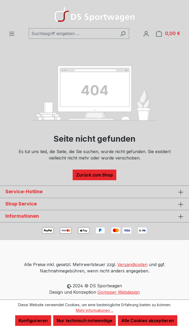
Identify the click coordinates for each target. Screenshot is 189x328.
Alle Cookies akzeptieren (147, 320)
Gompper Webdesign (118, 292)
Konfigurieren (33, 320)
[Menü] (11, 33)
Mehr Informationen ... (94, 310)
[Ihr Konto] (146, 33)
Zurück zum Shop (94, 175)
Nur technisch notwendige (84, 320)
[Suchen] (123, 33)
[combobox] (73, 33)
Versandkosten (132, 264)
